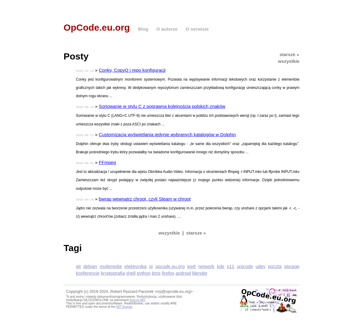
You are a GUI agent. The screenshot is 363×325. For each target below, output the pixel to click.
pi (151, 264)
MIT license (124, 305)
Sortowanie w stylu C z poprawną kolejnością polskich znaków (162, 106)
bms (156, 271)
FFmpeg (107, 161)
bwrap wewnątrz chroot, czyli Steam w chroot (145, 197)
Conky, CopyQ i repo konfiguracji (132, 70)
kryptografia (113, 271)
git (78, 264)
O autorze (167, 29)
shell (131, 271)
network (206, 264)
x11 (230, 264)
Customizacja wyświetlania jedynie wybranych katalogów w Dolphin (167, 133)
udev (260, 264)
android (183, 271)
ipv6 (191, 264)
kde (220, 264)
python (143, 271)
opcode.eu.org (170, 264)
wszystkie (288, 61)
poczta (275, 264)
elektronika (135, 264)
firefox (168, 271)
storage (291, 264)
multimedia (111, 264)
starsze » (289, 54)
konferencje (88, 271)
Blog (143, 29)
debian (90, 264)
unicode (245, 264)
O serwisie (197, 29)
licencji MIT (137, 298)
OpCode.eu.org (97, 27)
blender (200, 271)
